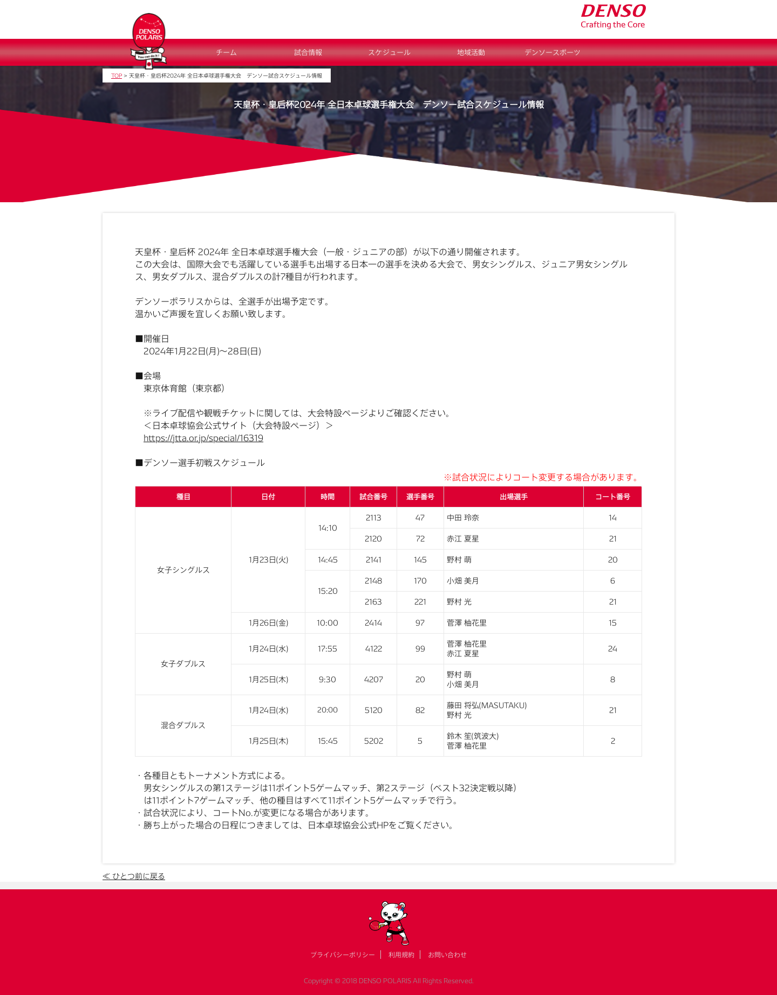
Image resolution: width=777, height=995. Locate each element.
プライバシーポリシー (342, 954)
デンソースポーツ (552, 52)
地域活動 (471, 52)
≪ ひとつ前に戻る (134, 876)
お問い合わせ (447, 954)
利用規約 (401, 954)
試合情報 (308, 52)
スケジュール (389, 52)
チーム (226, 52)
